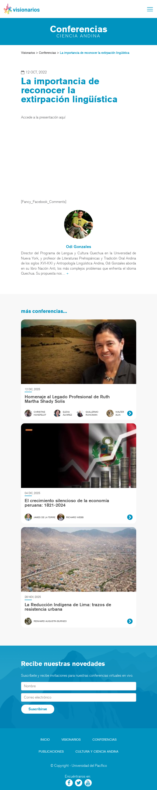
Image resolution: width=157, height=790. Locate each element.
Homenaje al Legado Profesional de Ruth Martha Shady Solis (67, 399)
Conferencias (104, 740)
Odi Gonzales (78, 246)
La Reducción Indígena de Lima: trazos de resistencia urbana (68, 607)
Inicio (45, 740)
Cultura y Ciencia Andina (96, 752)
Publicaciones (51, 752)
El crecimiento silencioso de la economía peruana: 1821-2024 (67, 503)
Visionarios (71, 740)
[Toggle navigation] (150, 9)
